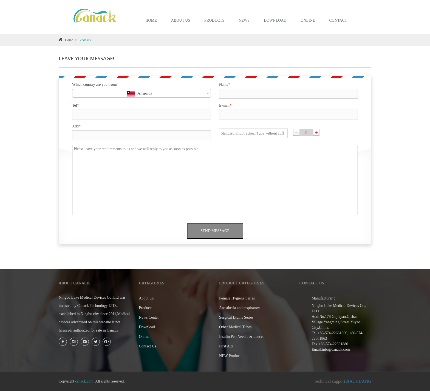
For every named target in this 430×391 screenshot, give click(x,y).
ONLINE (308, 20)
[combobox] (141, 93)
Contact (338, 20)
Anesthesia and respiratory (239, 308)
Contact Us (147, 346)
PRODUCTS (214, 20)
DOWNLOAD (275, 20)
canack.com (84, 381)
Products (145, 308)
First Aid (226, 346)
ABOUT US (180, 20)
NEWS (244, 20)
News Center (149, 317)
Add (76, 126)
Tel (75, 105)
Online (144, 337)
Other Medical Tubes (235, 327)
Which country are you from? (95, 84)
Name (224, 84)
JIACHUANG (358, 381)
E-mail (225, 105)
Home (66, 40)
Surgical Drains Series (236, 317)
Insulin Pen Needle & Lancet (241, 337)
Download (147, 327)
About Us (146, 298)
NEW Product (230, 356)
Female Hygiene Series (237, 298)
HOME (151, 20)
